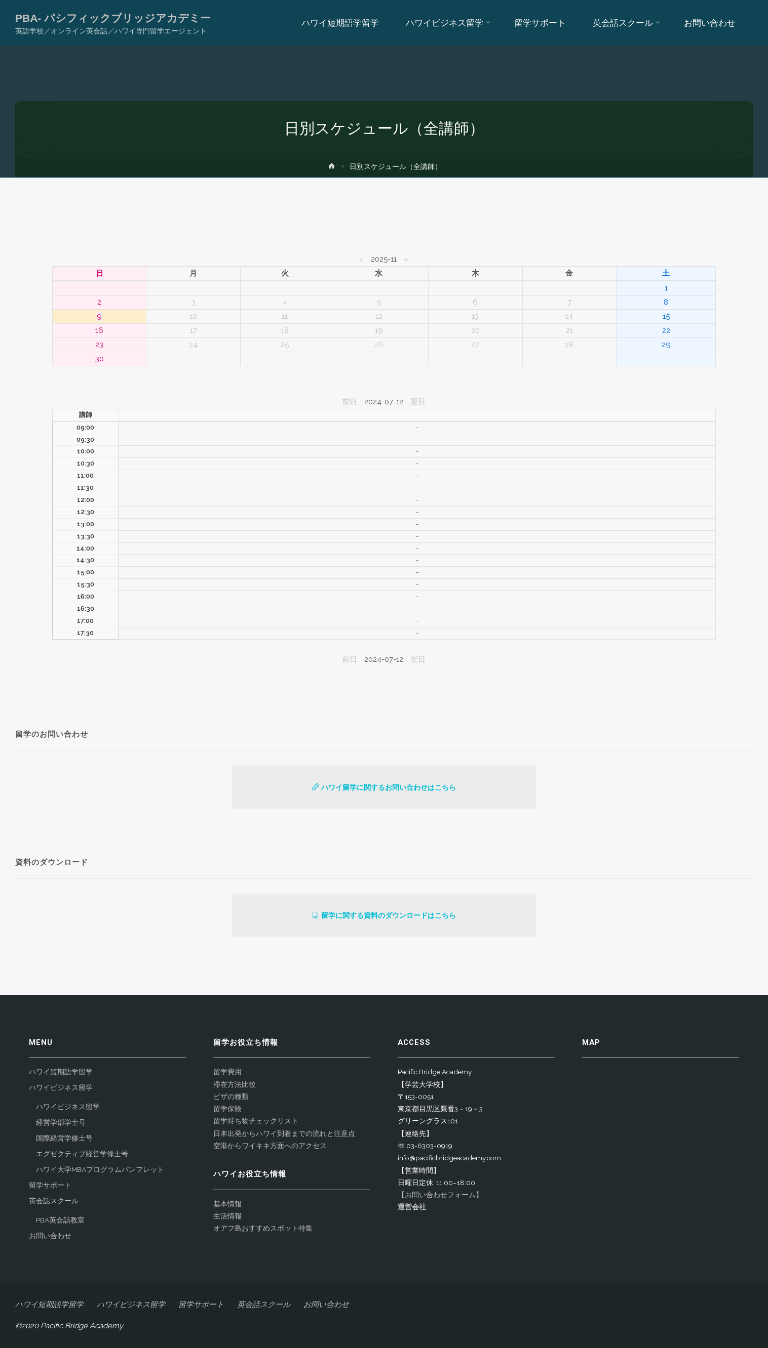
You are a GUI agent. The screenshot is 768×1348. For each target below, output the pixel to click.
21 (569, 330)
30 (99, 358)
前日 (349, 401)
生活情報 (227, 1216)
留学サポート (50, 1185)
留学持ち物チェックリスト (255, 1121)
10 (193, 316)
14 (569, 316)
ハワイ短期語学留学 (61, 1072)
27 (475, 344)
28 (569, 344)
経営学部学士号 (61, 1122)
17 (193, 330)
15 (666, 316)
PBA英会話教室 (60, 1220)
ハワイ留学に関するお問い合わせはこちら (384, 787)
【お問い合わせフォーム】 (440, 1195)
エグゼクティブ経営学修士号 (82, 1154)
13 (475, 316)
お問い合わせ (50, 1236)
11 (285, 316)
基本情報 (227, 1204)
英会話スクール (54, 1201)
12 (378, 316)
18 (285, 330)
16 (99, 330)
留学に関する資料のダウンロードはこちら (384, 915)
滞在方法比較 (234, 1084)
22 (666, 330)
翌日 (418, 401)
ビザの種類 (231, 1096)
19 (379, 330)
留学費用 (227, 1072)
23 (99, 344)
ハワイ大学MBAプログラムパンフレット (100, 1169)
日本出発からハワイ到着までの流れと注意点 (284, 1133)
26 (378, 344)
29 (666, 344)
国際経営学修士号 (64, 1138)
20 (475, 330)
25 (285, 344)
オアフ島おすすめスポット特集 (263, 1228)
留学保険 (227, 1109)
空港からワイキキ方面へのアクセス (270, 1146)
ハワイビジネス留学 (61, 1087)
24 (193, 344)
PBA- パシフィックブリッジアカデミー (113, 18)
